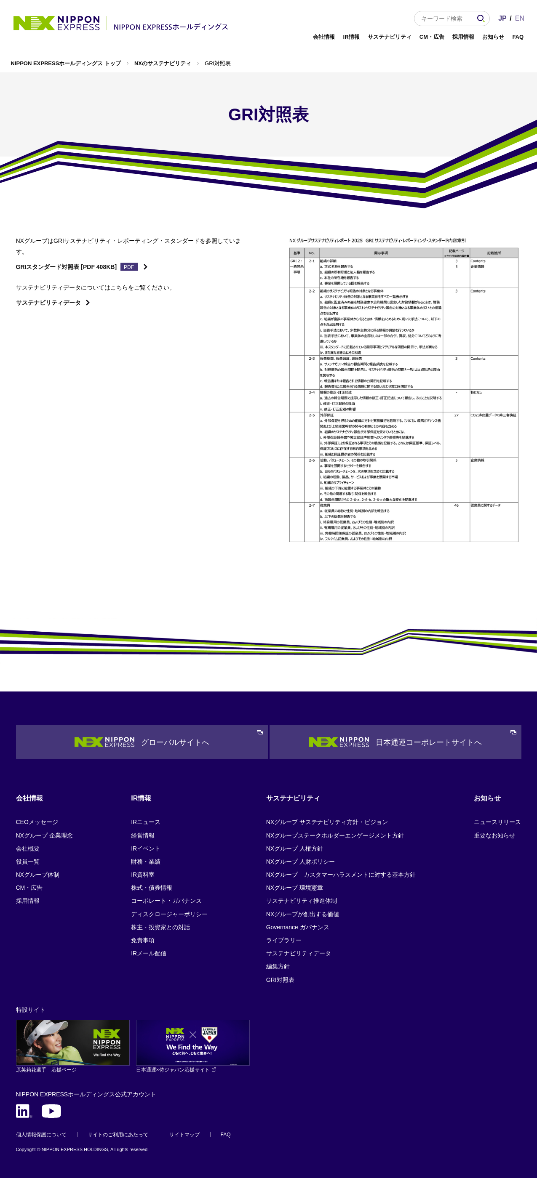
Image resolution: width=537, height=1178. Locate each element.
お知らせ (493, 37)
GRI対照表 (280, 979)
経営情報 (143, 835)
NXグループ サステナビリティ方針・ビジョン (327, 822)
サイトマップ (184, 1135)
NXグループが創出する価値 (302, 914)
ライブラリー (284, 940)
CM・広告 (431, 37)
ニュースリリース (497, 822)
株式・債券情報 (151, 887)
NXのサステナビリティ (162, 63)
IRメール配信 (148, 953)
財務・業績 (145, 861)
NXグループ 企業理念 (44, 835)
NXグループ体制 (37, 874)
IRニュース (145, 822)
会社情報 (324, 37)
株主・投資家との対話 (160, 927)
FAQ (518, 37)
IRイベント (145, 848)
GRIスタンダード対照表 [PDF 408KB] (66, 266)
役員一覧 (28, 861)
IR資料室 (143, 874)
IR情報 (351, 37)
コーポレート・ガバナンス (166, 900)
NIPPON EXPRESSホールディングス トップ (66, 63)
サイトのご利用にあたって (118, 1135)
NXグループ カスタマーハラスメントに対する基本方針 (341, 874)
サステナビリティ (389, 37)
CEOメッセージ (37, 822)
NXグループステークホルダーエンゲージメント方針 (335, 835)
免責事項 (143, 940)
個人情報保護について (41, 1135)
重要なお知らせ (494, 835)
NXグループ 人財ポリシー (300, 861)
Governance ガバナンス (297, 927)
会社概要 (28, 848)
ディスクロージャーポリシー (169, 914)
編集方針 (278, 966)
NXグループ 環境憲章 (294, 887)
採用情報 (463, 37)
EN (519, 18)
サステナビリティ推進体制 (301, 900)
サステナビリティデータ (48, 302)
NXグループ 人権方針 (294, 848)
